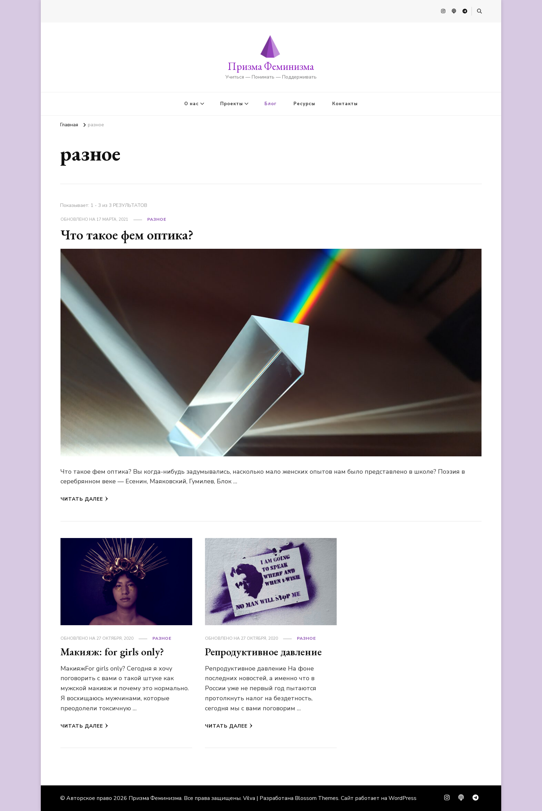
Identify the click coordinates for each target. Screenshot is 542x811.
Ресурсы (304, 104)
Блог (270, 104)
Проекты (231, 104)
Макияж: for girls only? (112, 651)
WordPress (403, 798)
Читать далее (84, 499)
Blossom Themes (316, 798)
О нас (191, 104)
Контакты (345, 104)
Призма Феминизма (271, 66)
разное (156, 219)
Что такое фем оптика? (127, 235)
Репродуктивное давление (263, 651)
